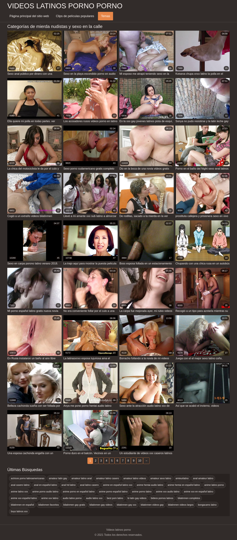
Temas (105, 16)
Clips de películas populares (75, 16)
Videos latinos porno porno (64, 6)
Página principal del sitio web (29, 16)
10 (139, 460)
